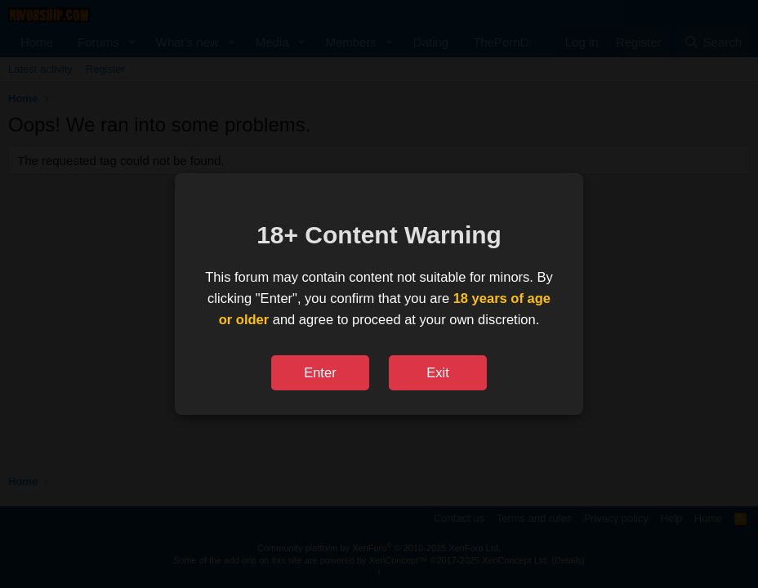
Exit (437, 372)
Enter (320, 372)
